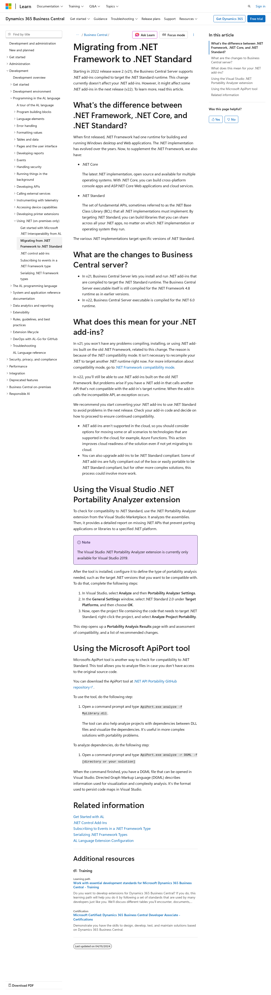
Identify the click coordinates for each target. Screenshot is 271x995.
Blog (63, 981)
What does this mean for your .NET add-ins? (236, 70)
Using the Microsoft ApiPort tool (234, 89)
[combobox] (34, 34)
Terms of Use (124, 981)
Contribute (83, 981)
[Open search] (249, 6)
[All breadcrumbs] (77, 35)
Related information (225, 95)
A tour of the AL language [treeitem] (35, 105)
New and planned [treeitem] (21, 50)
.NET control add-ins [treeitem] (34, 253)
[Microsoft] (9, 6)
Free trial (256, 18)
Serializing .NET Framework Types (100, 834)
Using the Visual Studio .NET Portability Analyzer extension (232, 80)
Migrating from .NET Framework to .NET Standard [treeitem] (41, 243)
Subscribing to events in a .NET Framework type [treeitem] (38, 263)
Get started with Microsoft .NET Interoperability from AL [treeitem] (40, 230)
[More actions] (194, 35)
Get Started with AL (88, 816)
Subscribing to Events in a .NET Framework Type (112, 828)
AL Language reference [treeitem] (29, 352)
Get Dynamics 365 (229, 18)
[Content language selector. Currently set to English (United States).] (27, 969)
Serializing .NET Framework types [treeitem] (39, 276)
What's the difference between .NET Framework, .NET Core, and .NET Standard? (237, 47)
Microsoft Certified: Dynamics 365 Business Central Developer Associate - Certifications (126, 917)
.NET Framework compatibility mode (145, 367)
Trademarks (147, 981)
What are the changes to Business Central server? (235, 60)
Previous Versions (42, 981)
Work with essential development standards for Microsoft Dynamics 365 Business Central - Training (132, 885)
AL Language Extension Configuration (103, 840)
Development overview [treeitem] (29, 77)
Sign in (260, 6)
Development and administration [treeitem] (32, 43)
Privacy (101, 981)
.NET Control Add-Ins (90, 822)
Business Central (95, 34)
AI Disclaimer (15, 981)
